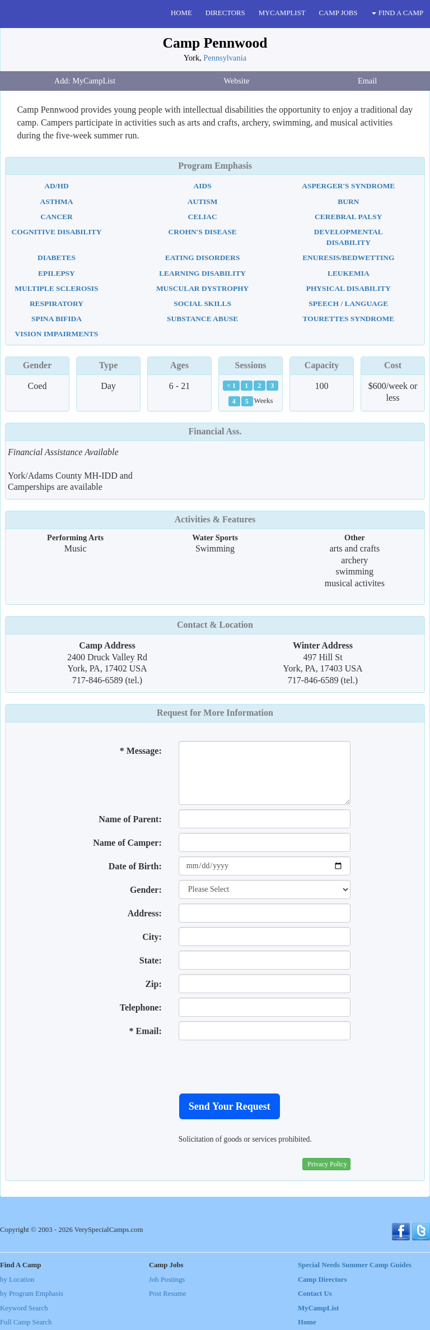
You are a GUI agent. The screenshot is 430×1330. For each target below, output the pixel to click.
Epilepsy (56, 273)
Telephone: (141, 1007)
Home (307, 1322)
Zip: (153, 984)
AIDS (203, 186)
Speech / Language (348, 303)
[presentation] (264, 1066)
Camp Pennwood (214, 43)
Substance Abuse (202, 318)
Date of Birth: (135, 866)
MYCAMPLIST (282, 13)
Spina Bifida (56, 318)
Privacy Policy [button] (327, 1164)
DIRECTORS (225, 13)
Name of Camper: (127, 842)
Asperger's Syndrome (348, 186)
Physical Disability (348, 288)
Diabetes (57, 257)
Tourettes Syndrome (348, 318)
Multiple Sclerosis (56, 288)
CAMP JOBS (338, 13)
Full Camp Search (26, 1322)
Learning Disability (202, 273)
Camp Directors (322, 1279)
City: (152, 937)
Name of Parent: (130, 819)
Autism (203, 201)
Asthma (56, 201)
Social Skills (202, 303)
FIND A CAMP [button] (397, 13)
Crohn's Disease (203, 232)
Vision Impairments (57, 334)
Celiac (202, 216)
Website (236, 80)
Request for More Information (215, 712)
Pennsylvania (224, 57)
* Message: (141, 751)
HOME (181, 13)
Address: (145, 913)
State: (150, 960)
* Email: (145, 1031)
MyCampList (318, 1308)
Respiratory (56, 303)
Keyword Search (24, 1308)
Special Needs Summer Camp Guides (355, 1265)
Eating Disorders (202, 257)
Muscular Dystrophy (202, 288)
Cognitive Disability (56, 232)
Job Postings (167, 1279)
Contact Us (315, 1293)
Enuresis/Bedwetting (348, 257)
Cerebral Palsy (348, 216)
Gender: (146, 890)
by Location (17, 1279)
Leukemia (349, 273)
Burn (348, 201)
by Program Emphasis (31, 1293)
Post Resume (167, 1293)
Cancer (56, 216)
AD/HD (56, 186)
